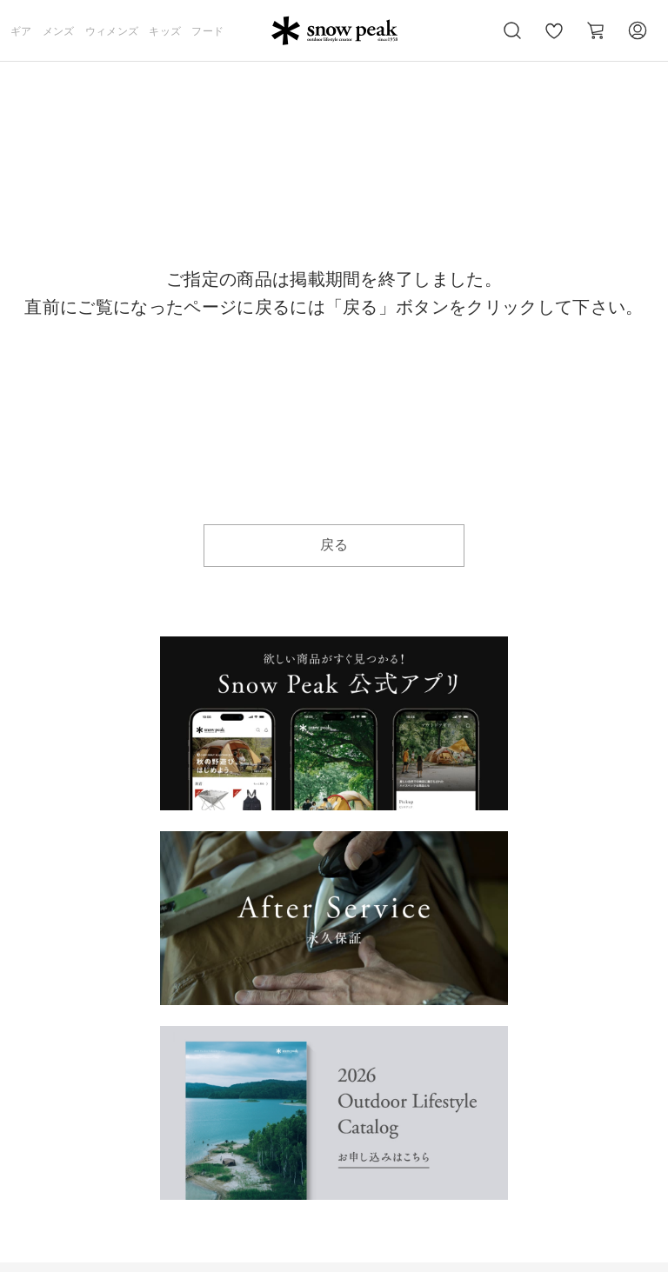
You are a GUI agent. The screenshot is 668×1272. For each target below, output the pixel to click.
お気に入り (554, 40)
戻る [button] (334, 544)
